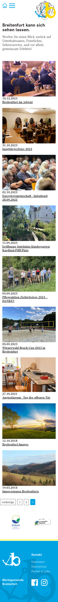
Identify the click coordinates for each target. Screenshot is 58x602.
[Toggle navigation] (12, 5)
